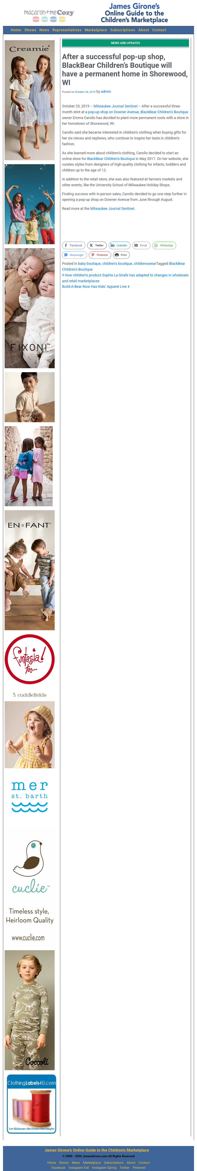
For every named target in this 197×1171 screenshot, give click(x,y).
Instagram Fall (79, 1168)
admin (106, 91)
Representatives (67, 30)
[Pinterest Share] (100, 255)
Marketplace (96, 30)
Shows (30, 30)
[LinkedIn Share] (119, 245)
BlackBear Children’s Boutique (164, 112)
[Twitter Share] (97, 245)
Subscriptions (122, 30)
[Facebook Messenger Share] (74, 255)
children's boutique (117, 263)
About (143, 30)
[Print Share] (121, 255)
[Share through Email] (141, 245)
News (44, 30)
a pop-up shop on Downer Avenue (112, 112)
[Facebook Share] (73, 245)
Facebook (58, 1168)
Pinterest (139, 1168)
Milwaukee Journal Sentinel (115, 106)
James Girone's (58, 1150)
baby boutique (89, 263)
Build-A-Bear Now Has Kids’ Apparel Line (96, 286)
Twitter (125, 1168)
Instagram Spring (104, 1168)
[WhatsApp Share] (164, 245)
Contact (159, 30)
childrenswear (145, 263)
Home (16, 30)
